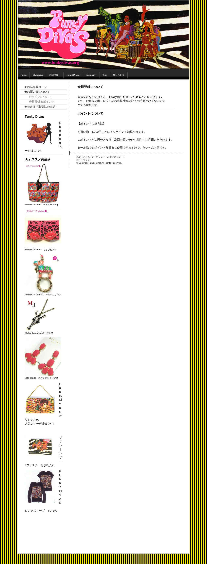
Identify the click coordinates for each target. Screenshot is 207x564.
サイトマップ (83, 160)
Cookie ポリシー (115, 157)
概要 (78, 157)
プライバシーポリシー (94, 157)
